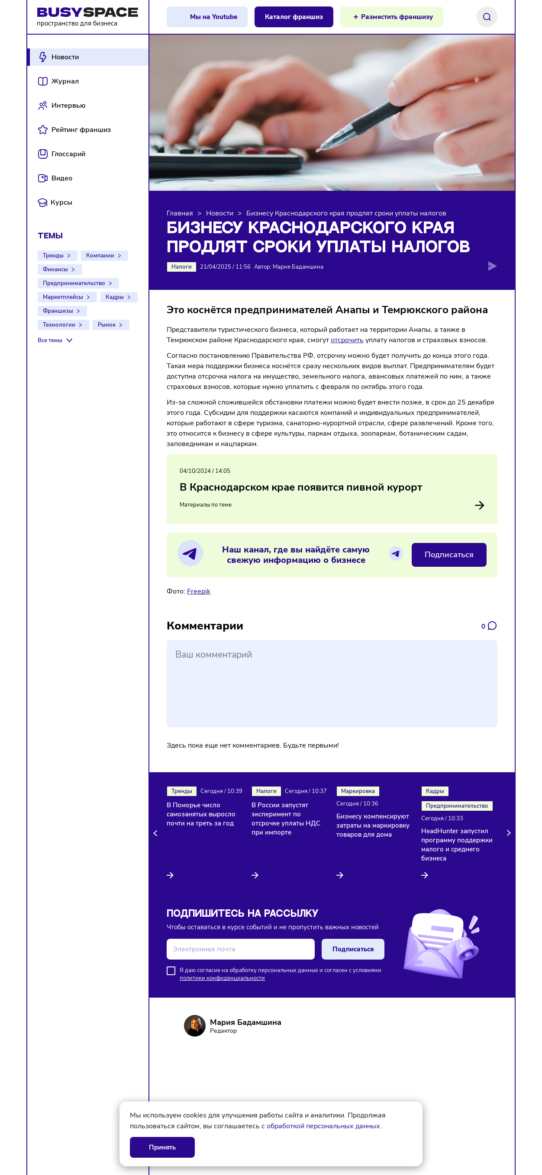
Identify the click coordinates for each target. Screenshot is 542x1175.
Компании (100, 256)
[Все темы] (56, 340)
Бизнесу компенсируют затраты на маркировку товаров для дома (373, 825)
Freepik (198, 591)
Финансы (55, 269)
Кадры (115, 297)
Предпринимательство (74, 283)
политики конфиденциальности (222, 978)
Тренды (53, 256)
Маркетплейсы (63, 297)
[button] (156, 832)
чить (356, 340)
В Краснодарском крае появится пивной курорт (301, 487)
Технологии (59, 325)
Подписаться (449, 554)
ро (345, 340)
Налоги (181, 267)
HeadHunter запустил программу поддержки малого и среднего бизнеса (457, 845)
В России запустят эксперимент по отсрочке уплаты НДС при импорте (286, 819)
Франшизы (58, 311)
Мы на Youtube (213, 17)
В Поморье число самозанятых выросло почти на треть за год (201, 814)
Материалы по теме (332, 505)
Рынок (107, 325)
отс (336, 340)
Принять (162, 1147)
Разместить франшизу (397, 17)
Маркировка (358, 791)
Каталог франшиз (294, 17)
